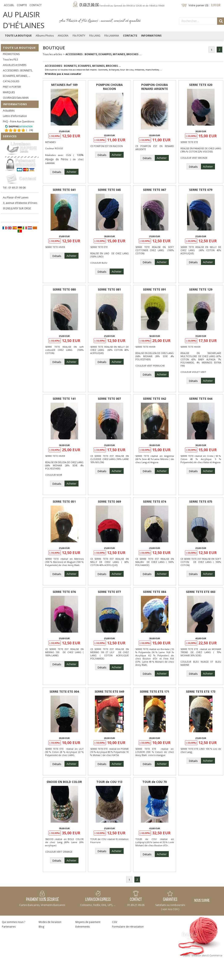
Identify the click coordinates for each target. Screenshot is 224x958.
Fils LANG (94, 35)
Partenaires (9, 926)
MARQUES (9, 92)
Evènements (82, 926)
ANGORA (63, 35)
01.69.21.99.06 (122, 5)
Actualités (8, 110)
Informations (151, 35)
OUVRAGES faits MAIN (16, 98)
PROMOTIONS (11, 54)
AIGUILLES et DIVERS (14, 65)
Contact (36, 5)
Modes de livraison (50, 922)
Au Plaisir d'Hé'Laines (15, 197)
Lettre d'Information (15, 116)
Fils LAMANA (111, 35)
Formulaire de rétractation (128, 926)
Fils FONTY (79, 35)
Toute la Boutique (18, 35)
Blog (41, 926)
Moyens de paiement (87, 922)
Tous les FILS (10, 59)
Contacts (130, 35)
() (29, 130)
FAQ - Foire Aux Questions (18, 121)
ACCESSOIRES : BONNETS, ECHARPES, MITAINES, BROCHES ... (103, 54)
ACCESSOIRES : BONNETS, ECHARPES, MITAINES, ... (18, 73)
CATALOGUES (11, 81)
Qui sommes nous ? (13, 922)
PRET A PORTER (12, 87)
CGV (114, 922)
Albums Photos (45, 35)
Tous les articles (52, 54)
